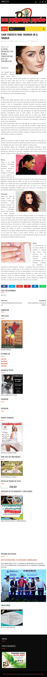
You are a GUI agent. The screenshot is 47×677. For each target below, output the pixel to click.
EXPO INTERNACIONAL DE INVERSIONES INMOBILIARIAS (19, 560)
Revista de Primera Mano (38, 674)
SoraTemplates (12, 674)
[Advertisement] (17, 537)
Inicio (4, 29)
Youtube (4, 366)
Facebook (4, 361)
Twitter (3, 359)
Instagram (4, 364)
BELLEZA (35, 41)
